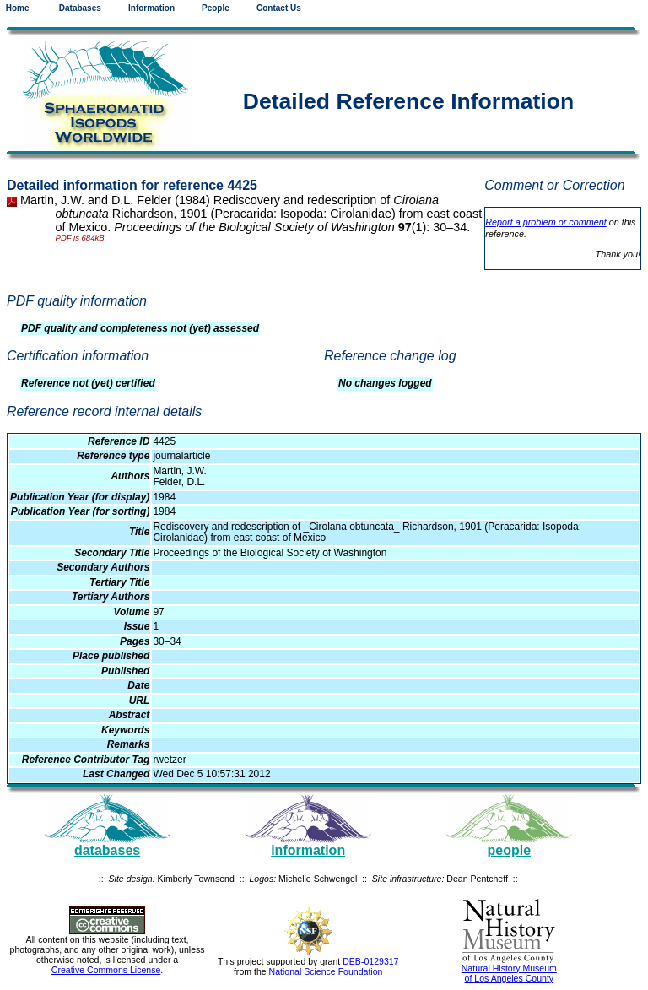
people (510, 850)
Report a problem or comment (545, 222)
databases (107, 850)
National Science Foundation (326, 971)
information (308, 850)
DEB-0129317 (370, 961)
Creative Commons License (106, 970)
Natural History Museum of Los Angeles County (509, 973)
